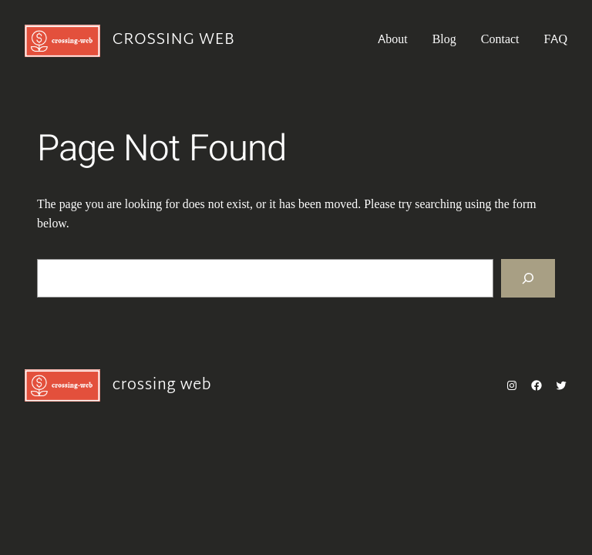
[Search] (528, 278)
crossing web (173, 40)
